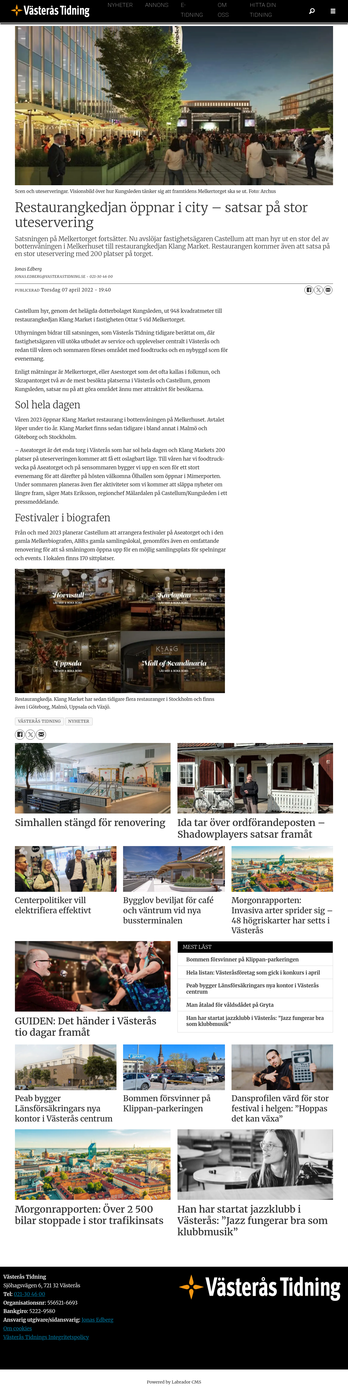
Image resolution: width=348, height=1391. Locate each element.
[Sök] (312, 11)
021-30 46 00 (29, 1294)
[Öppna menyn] (333, 11)
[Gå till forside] (52, 11)
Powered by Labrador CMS (174, 1382)
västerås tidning (39, 721)
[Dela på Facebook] (308, 290)
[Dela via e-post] (328, 290)
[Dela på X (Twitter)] (318, 290)
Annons (156, 4)
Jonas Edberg (98, 1320)
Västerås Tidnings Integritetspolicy (46, 1337)
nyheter (78, 721)
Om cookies (17, 1328)
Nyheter (120, 4)
